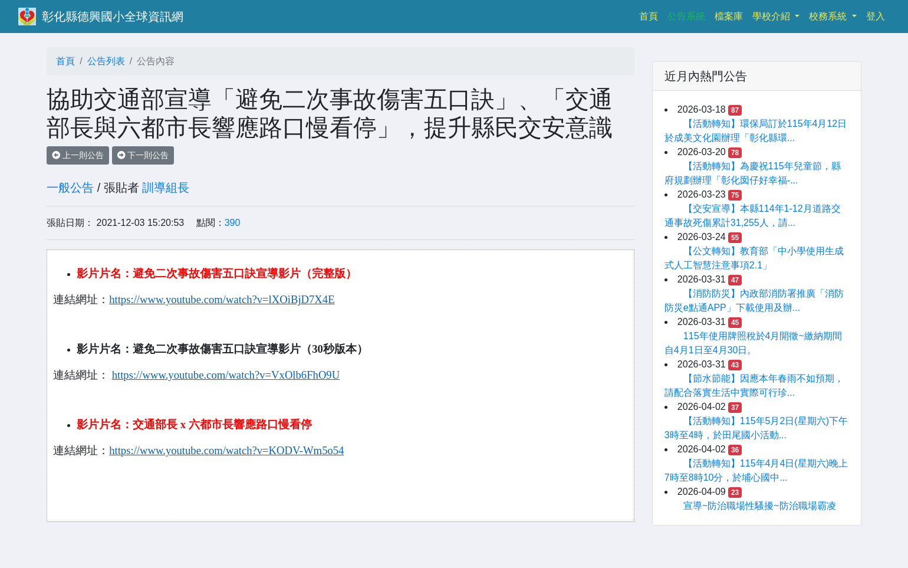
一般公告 (70, 187)
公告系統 (686, 16)
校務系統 (829, 16)
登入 (875, 16)
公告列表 (106, 61)
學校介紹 (772, 16)
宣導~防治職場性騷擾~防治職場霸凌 (759, 506)
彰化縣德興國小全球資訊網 (112, 16)
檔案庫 (729, 16)
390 (233, 223)
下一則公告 (143, 155)
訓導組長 (165, 187)
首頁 (651, 15)
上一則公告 (78, 155)
